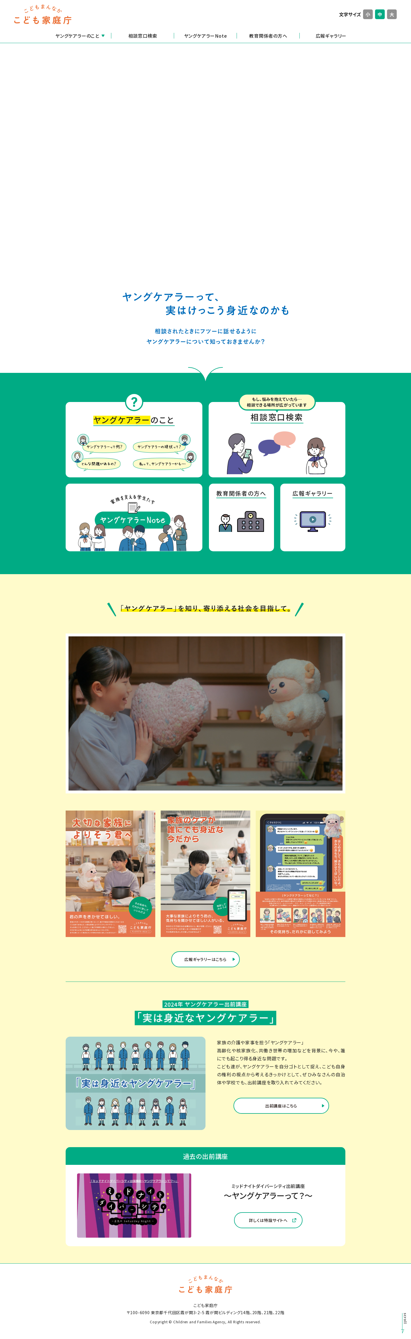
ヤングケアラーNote (205, 35)
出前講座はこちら (281, 1113)
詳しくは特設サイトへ (272, 1227)
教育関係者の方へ (268, 35)
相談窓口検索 (142, 35)
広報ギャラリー (331, 35)
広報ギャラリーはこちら (205, 966)
